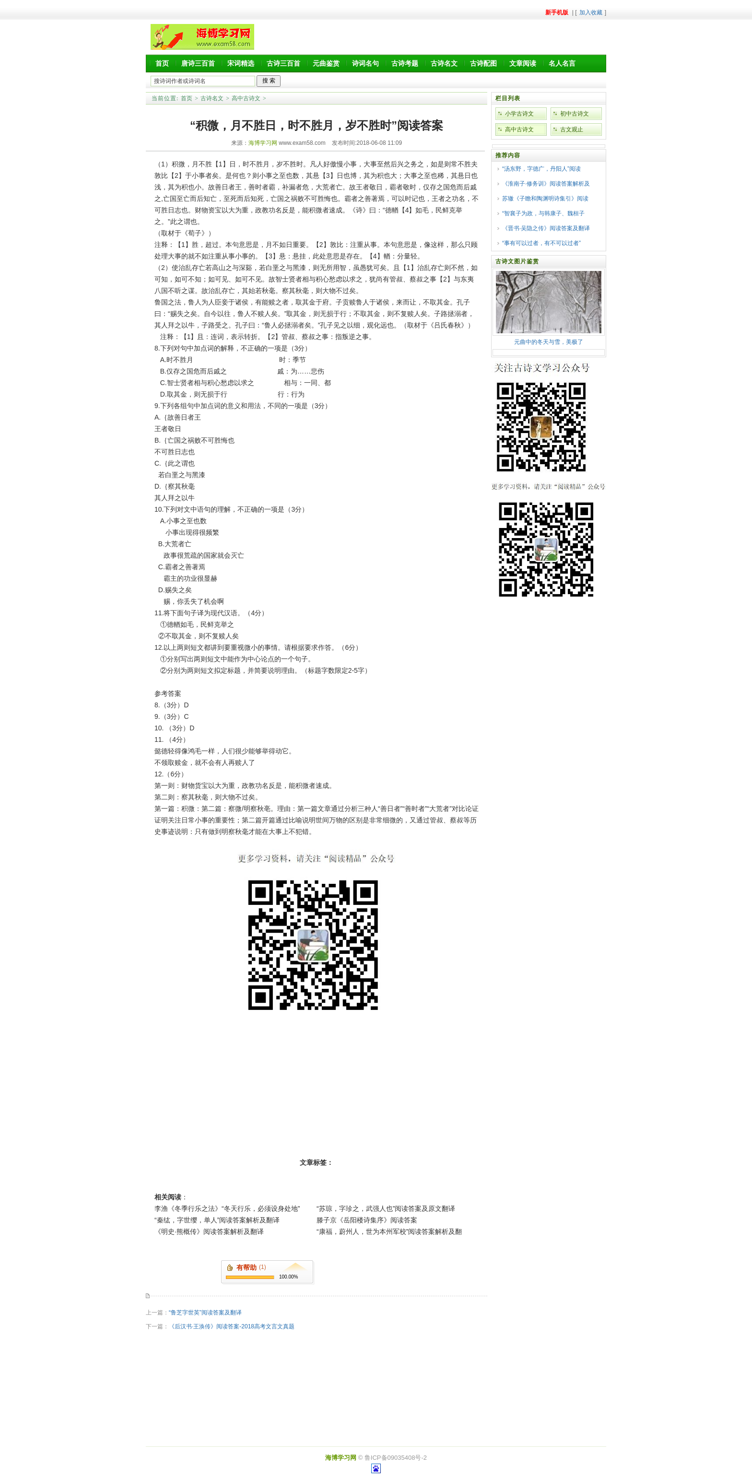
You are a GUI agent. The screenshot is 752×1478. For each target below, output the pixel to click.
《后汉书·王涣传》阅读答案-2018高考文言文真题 (231, 1326)
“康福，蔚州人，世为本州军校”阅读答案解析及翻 (389, 1231)
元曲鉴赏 (326, 63)
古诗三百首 (283, 63)
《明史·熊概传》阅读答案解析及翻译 (209, 1231)
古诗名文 (444, 63)
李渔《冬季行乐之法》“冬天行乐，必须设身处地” (227, 1208)
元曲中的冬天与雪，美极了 (548, 342)
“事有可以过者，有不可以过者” (541, 243)
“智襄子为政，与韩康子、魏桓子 (543, 213)
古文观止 (571, 129)
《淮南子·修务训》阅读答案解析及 (546, 183)
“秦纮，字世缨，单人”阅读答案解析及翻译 (217, 1220)
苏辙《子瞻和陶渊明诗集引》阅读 (545, 198)
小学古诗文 (519, 113)
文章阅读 (522, 63)
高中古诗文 (246, 98)
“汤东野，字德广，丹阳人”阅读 (541, 168)
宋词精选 (240, 63)
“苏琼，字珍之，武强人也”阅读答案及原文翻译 (386, 1208)
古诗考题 (404, 63)
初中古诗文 (574, 113)
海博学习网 (262, 143)
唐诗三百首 (198, 63)
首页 (162, 63)
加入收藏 (590, 12)
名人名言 (562, 63)
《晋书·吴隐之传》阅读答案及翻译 (546, 228)
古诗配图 (483, 63)
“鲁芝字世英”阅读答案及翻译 (205, 1312)
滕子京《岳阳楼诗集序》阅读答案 (367, 1220)
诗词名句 (365, 63)
